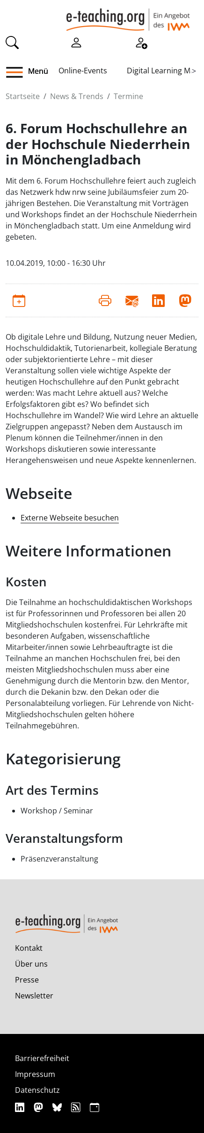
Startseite (23, 96)
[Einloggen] (76, 41)
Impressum (35, 1074)
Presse (27, 980)
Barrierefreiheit (42, 1058)
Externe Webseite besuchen (70, 518)
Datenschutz (37, 1090)
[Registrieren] (140, 41)
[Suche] (12, 41)
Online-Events (82, 70)
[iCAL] (94, 1107)
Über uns (31, 964)
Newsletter (34, 995)
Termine (128, 96)
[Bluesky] (58, 1107)
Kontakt (29, 948)
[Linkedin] (21, 1107)
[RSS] (77, 1107)
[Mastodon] (39, 1107)
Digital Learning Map (163, 70)
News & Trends (76, 96)
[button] (18, 72)
